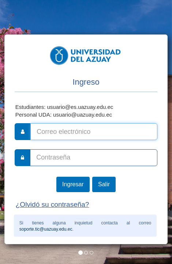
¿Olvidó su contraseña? (52, 204)
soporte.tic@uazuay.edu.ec (45, 229)
